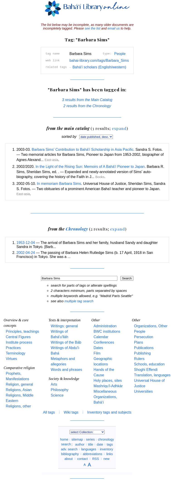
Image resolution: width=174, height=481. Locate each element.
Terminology (15, 353)
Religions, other (18, 406)
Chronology (77, 228)
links (109, 454)
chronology (106, 439)
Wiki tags (71, 412)
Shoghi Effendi (145, 370)
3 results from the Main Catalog (87, 100)
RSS (95, 458)
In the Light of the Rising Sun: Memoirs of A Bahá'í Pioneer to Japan (90, 167)
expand (119, 128)
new (106, 458)
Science (57, 395)
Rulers (139, 359)
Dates (98, 348)
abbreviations (92, 454)
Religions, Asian (19, 390)
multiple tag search (79, 301)
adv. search (69, 449)
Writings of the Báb (66, 342)
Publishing (142, 353)
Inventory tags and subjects (109, 412)
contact (82, 458)
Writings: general (64, 326)
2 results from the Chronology (87, 106)
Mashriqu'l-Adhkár (108, 386)
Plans (138, 342)
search (66, 444)
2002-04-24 (25, 253)
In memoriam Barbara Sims (59, 184)
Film (97, 353)
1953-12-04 (25, 243)
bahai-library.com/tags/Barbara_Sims (99, 60)
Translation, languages (152, 375)
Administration (105, 326)
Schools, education (149, 364)
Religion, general (19, 384)
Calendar (101, 337)
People (120, 54)
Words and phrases (66, 370)
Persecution (143, 337)
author (80, 444)
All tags (49, 412)
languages (88, 449)
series (90, 439)
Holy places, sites (108, 380)
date (100, 444)
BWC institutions (107, 331)
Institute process (19, 342)
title (90, 444)
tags (110, 444)
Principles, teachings (22, 331)
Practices (13, 348)
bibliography (70, 454)
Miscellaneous (105, 391)
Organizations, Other (150, 326)
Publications (143, 348)
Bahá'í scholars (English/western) (98, 67)
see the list (92, 28)
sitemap (77, 439)
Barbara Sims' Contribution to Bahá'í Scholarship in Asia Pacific (82, 149)
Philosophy (59, 390)
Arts (54, 384)
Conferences (104, 342)
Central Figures (18, 337)
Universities (143, 391)
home (64, 439)
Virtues (11, 359)
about (69, 458)
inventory (106, 449)
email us (114, 28)
